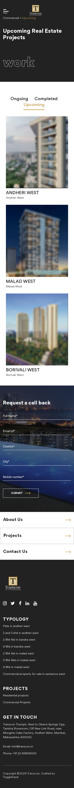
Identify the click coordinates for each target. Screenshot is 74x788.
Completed (46, 99)
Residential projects (16, 695)
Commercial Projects (16, 702)
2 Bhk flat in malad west (18, 653)
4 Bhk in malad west (16, 667)
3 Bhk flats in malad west (19, 660)
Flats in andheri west (16, 626)
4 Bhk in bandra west (16, 646)
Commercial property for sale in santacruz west (34, 674)
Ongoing (19, 99)
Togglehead (10, 777)
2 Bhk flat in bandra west (19, 640)
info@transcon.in (22, 746)
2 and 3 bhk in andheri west (20, 633)
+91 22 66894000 (25, 753)
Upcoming (34, 105)
